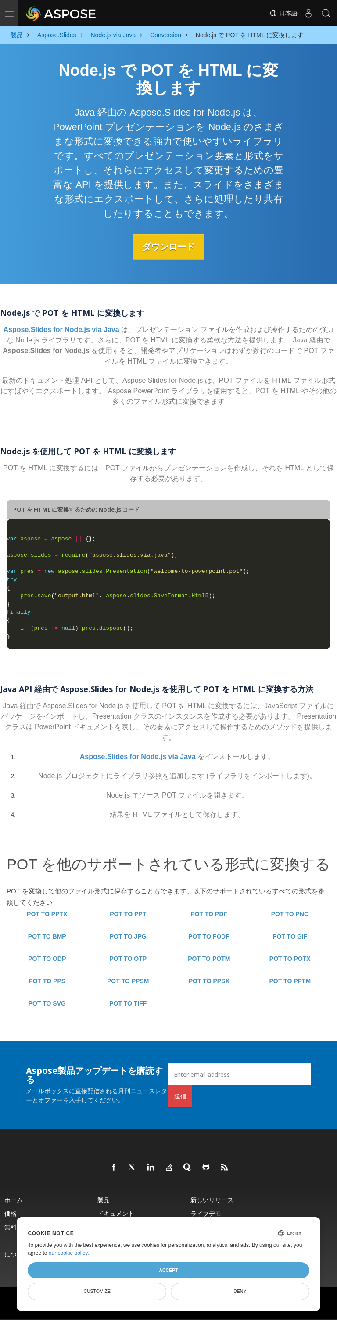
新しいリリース (211, 1200)
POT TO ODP (47, 958)
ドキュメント (115, 1213)
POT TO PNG (290, 914)
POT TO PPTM (290, 981)
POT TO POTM (209, 958)
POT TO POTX (290, 958)
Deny (239, 1291)
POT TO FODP (209, 936)
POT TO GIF (289, 936)
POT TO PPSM (128, 981)
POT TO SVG (47, 1003)
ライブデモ (205, 1213)
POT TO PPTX (47, 914)
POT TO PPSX (209, 981)
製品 (103, 1200)
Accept (168, 1270)
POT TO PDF (208, 914)
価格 (10, 1213)
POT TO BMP (47, 936)
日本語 (283, 13)
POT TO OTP (128, 958)
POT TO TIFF (128, 1003)
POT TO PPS (47, 981)
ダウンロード (168, 246)
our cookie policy (68, 1253)
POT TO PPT (128, 914)
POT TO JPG (128, 936)
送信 (180, 1096)
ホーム (13, 1200)
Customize (97, 1291)
